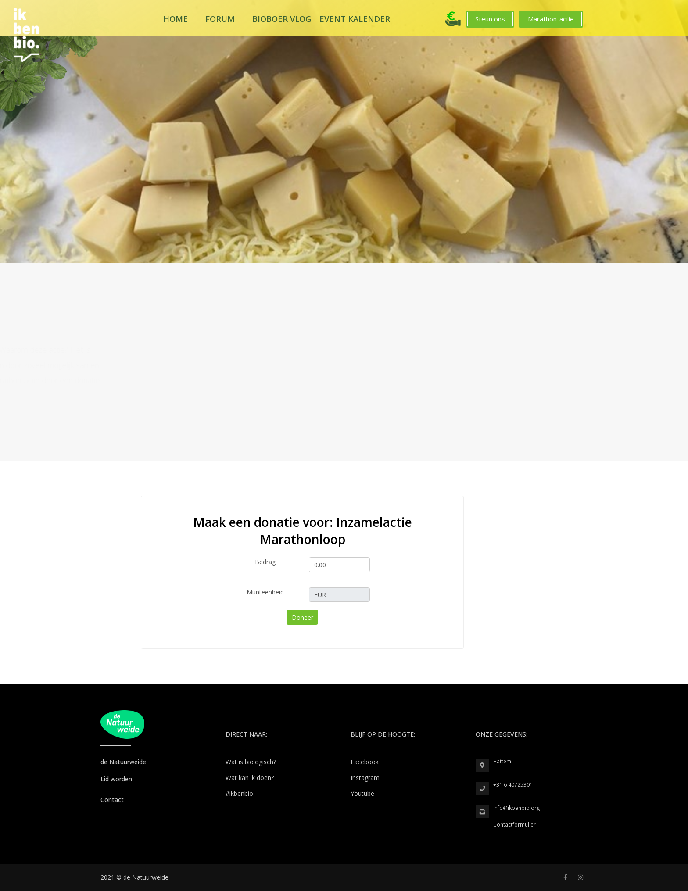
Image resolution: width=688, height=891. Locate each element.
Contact (112, 799)
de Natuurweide (123, 762)
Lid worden (116, 779)
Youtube (362, 793)
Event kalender (354, 19)
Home (175, 19)
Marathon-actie (551, 18)
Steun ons (490, 18)
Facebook (365, 762)
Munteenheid (265, 592)
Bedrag (265, 562)
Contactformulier (514, 824)
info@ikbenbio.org (516, 808)
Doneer (302, 617)
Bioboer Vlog (281, 19)
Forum (220, 19)
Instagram (365, 777)
